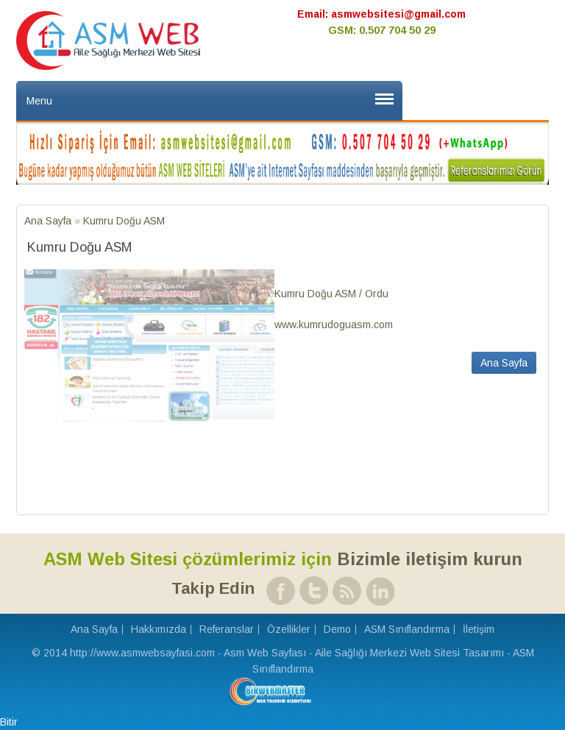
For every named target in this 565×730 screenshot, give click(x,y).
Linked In (377, 590)
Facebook (278, 590)
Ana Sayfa (49, 221)
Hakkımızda (158, 629)
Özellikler (288, 629)
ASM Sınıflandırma (406, 629)
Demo (337, 629)
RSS (344, 590)
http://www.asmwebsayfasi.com (142, 653)
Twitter (311, 590)
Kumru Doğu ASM (124, 221)
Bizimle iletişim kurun (282, 559)
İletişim (478, 629)
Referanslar (226, 629)
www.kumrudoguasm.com (333, 324)
